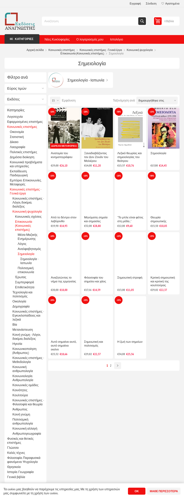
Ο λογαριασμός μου (89, 39)
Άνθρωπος (19, 409)
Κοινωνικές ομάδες (25, 385)
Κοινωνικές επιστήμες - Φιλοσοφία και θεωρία (28, 402)
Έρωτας (20, 277)
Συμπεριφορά (24, 282)
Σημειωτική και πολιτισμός (93, 343)
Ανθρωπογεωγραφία (26, 434)
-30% (118, 111)
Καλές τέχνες (16, 453)
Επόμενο (117, 365)
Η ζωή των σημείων (129, 342)
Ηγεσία (17, 344)
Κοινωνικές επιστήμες (22, 127)
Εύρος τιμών (16, 88)
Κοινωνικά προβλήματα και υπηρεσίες (26, 164)
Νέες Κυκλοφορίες (57, 39)
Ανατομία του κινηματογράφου (61, 155)
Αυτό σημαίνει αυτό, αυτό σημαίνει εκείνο (63, 345)
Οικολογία (19, 301)
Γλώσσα (13, 448)
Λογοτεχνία (15, 117)
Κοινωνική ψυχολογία (27, 211)
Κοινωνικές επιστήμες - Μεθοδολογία (28, 360)
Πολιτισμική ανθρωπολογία (22, 421)
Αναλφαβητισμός (29, 249)
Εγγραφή (135, 3)
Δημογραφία (21, 306)
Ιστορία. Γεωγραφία (20, 472)
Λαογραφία (17, 147)
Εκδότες (13, 99)
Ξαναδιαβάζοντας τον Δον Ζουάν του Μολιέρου (96, 157)
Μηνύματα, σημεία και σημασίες (96, 219)
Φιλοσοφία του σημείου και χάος (95, 279)
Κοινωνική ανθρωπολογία (22, 369)
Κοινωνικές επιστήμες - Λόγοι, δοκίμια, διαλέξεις (28, 202)
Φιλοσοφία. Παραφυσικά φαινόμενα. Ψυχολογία (23, 460)
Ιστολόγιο (116, 39)
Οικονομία (17, 132)
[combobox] (90, 21)
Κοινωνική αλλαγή (24, 428)
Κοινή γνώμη (21, 414)
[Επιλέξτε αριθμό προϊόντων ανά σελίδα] (55, 100)
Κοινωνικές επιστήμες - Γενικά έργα (25, 191)
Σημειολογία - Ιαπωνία (29, 261)
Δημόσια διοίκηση (22, 157)
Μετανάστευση (22, 330)
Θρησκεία (14, 467)
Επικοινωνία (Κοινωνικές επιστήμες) (23, 226)
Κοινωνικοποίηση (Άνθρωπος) (24, 351)
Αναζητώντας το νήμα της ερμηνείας (63, 279)
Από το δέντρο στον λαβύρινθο (63, 219)
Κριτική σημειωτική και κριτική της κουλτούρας (162, 281)
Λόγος (22, 244)
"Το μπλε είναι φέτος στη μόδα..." (130, 219)
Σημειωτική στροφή (129, 277)
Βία (14, 324)
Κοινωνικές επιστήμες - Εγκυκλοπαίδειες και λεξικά (28, 315)
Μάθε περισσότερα (164, 491)
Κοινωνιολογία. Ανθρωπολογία (22, 378)
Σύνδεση (151, 3)
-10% (52, 111)
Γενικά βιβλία (16, 477)
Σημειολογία (26, 254)
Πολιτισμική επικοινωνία (26, 270)
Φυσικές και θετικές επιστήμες (20, 441)
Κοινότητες (19, 390)
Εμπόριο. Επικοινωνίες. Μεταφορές (25, 182)
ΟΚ (137, 491)
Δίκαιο (14, 142)
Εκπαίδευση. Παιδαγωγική (19, 173)
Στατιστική (17, 137)
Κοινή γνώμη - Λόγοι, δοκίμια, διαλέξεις (26, 337)
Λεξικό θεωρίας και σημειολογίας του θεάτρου (129, 157)
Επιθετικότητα (24, 287)
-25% (52, 175)
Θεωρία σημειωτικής (158, 219)
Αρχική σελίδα (35, 50)
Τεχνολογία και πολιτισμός (22, 294)
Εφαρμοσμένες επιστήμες (25, 122)
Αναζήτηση (142, 21)
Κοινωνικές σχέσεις (28, 217)
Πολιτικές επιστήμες (23, 152)
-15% (152, 111)
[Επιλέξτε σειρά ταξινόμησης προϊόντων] (157, 100)
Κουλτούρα (20, 395)
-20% (85, 111)
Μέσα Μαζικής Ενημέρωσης (27, 237)
